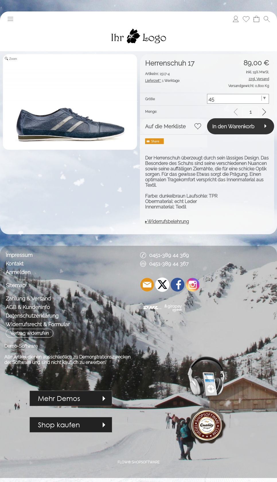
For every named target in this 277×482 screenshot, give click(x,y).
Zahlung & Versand (28, 299)
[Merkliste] (246, 19)
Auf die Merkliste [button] (165, 126)
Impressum (19, 255)
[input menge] (250, 112)
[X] (162, 285)
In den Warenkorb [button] (233, 126)
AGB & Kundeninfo (28, 307)
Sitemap (16, 285)
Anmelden (18, 272)
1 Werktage (162, 81)
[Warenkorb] (256, 19)
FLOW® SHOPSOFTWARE (138, 462)
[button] (10, 19)
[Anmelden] (235, 19)
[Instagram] (193, 285)
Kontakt (15, 264)
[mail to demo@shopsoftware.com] (147, 285)
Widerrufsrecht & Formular (38, 324)
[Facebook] (177, 285)
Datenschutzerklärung (32, 316)
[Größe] (238, 98)
